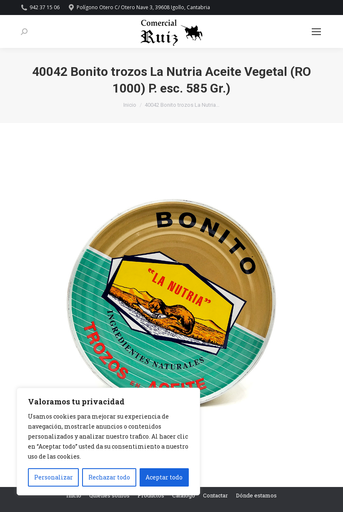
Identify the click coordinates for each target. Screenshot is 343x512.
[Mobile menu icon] (316, 32)
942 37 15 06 (40, 7)
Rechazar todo (109, 477)
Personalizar (53, 477)
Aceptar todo (164, 477)
